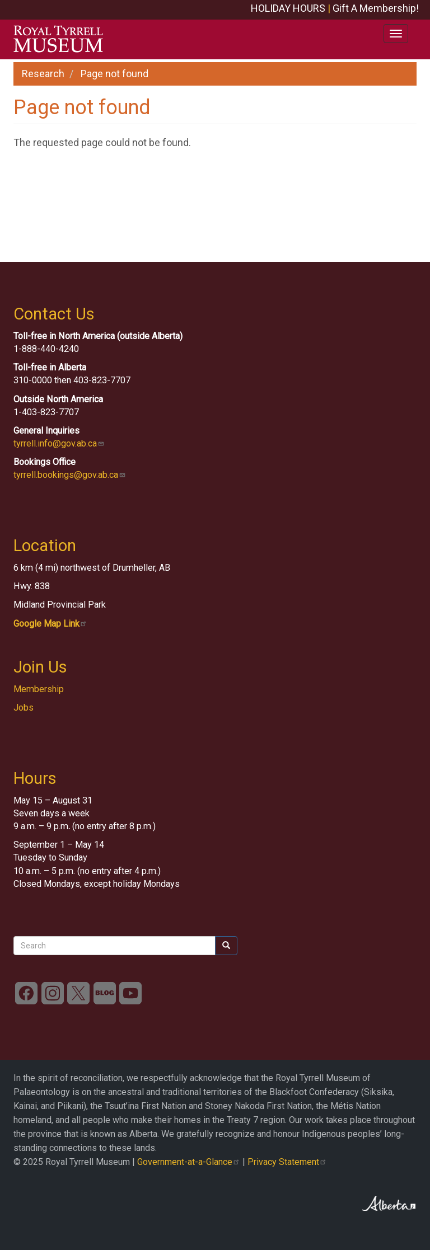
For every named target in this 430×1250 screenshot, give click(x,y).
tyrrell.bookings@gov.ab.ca (69, 474)
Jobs (23, 707)
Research (43, 73)
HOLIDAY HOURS (288, 8)
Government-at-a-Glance (188, 1162)
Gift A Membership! (376, 8)
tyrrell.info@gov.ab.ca (59, 443)
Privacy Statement (287, 1162)
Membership (38, 689)
